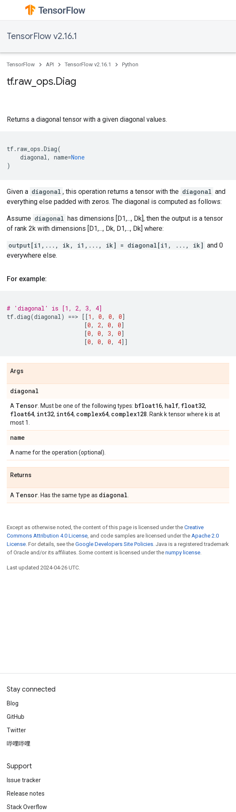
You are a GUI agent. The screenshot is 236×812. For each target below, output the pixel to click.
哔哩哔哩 (18, 743)
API (50, 64)
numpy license (182, 552)
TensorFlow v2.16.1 (42, 36)
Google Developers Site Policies (114, 544)
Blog (13, 703)
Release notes (26, 793)
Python (130, 64)
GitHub (15, 716)
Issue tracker (24, 780)
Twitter (16, 730)
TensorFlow (21, 64)
